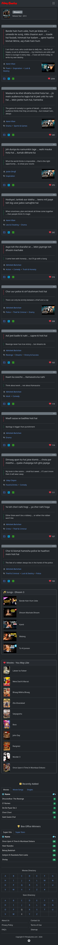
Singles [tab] (30, 789)
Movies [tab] (6, 789)
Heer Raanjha (7, 846)
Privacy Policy (7, 925)
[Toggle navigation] (54, 3)
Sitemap (34, 929)
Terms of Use (36, 925)
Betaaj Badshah (8, 850)
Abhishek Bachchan (13, 265)
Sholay (5, 859)
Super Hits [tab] (7, 832)
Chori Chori (7, 812)
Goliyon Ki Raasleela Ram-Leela (15, 855)
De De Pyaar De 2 (9, 808)
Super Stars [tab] (20, 832)
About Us (5, 920)
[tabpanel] (29, 805)
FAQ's (4, 929)
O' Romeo (6, 803)
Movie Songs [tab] (18, 789)
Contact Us (35, 920)
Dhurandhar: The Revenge (13, 799)
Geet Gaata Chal (9, 817)
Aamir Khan (10, 64)
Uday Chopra (11, 480)
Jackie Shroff (11, 171)
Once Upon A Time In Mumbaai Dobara (18, 841)
